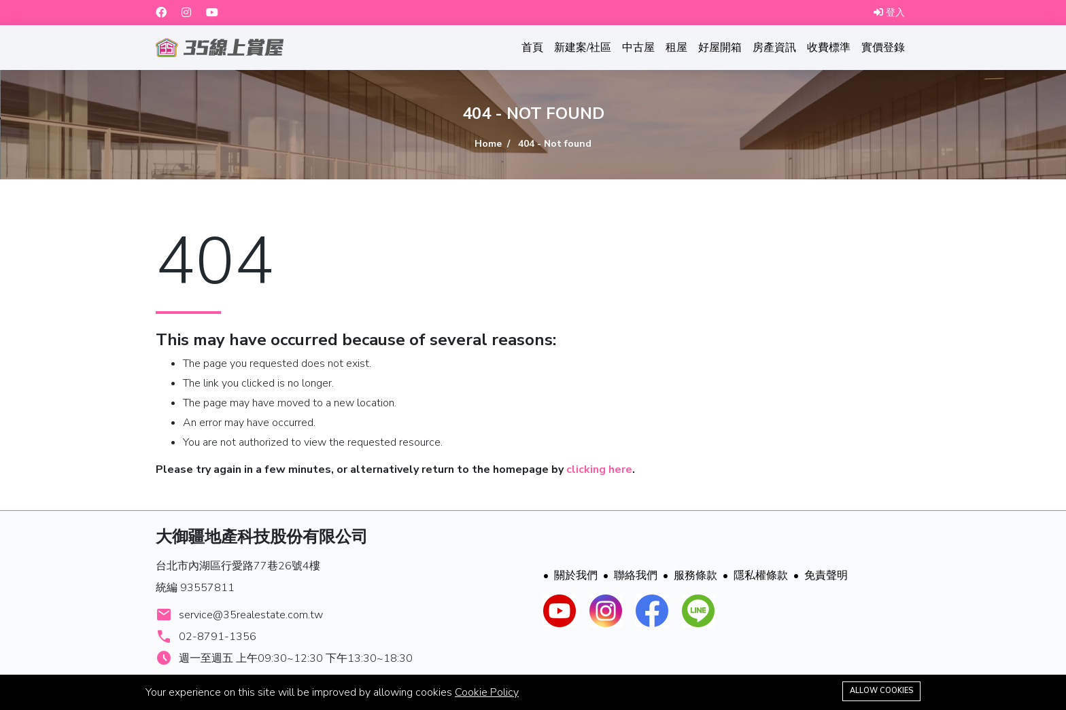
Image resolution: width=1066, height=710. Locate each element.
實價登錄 (883, 47)
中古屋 (638, 47)
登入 (889, 12)
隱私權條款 (755, 575)
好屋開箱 (720, 47)
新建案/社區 (582, 47)
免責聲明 (820, 575)
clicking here (599, 469)
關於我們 (570, 575)
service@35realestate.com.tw (251, 614)
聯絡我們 (630, 575)
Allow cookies (881, 691)
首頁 (532, 47)
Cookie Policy (487, 692)
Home (488, 143)
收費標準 (828, 47)
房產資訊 (774, 47)
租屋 (676, 47)
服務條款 (690, 575)
